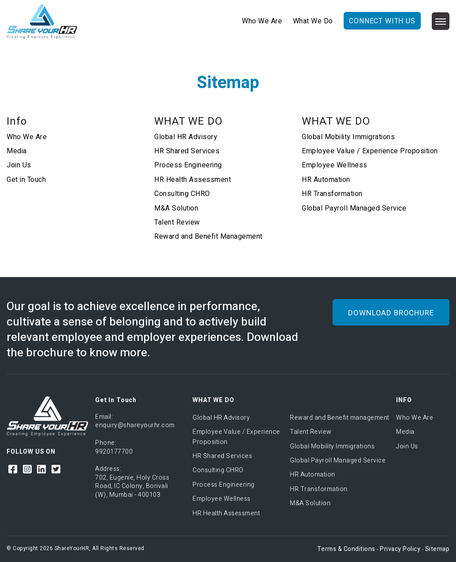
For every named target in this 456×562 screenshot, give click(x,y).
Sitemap (437, 549)
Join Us (19, 165)
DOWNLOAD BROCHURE (391, 312)
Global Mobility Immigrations (348, 137)
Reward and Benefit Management (208, 236)
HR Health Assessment (192, 180)
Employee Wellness (334, 165)
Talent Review (177, 222)
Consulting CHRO (182, 194)
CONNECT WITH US (382, 21)
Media (17, 151)
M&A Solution (176, 208)
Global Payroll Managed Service (354, 208)
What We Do (313, 21)
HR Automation (326, 180)
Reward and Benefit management (339, 417)
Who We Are (262, 21)
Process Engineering (188, 165)
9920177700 (114, 451)
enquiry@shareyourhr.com (135, 425)
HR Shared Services (186, 151)
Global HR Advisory (185, 137)
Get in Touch (26, 180)
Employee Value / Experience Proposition (370, 151)
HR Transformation (332, 194)
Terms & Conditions (346, 549)
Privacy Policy (400, 549)
